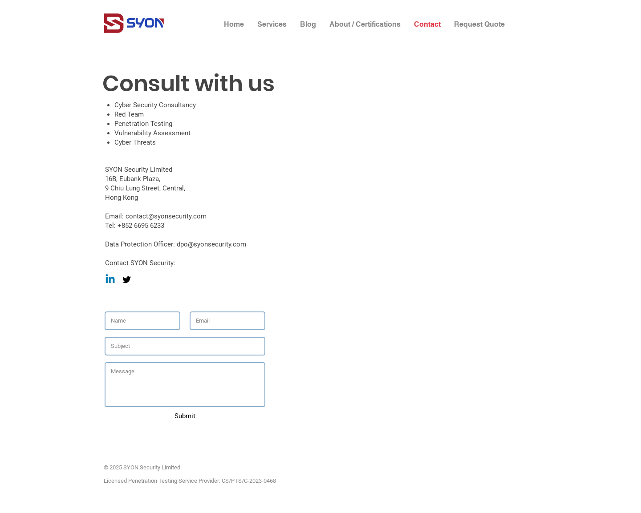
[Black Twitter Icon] (126, 279)
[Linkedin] (110, 279)
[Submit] (185, 416)
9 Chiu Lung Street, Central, (145, 188)
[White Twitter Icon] (624, 23)
